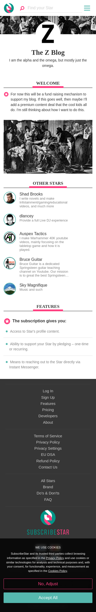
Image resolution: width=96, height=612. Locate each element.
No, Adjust (48, 583)
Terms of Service (48, 436)
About (48, 422)
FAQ (48, 500)
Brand (48, 487)
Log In (48, 391)
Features (48, 404)
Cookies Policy (57, 570)
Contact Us (48, 467)
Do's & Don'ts (48, 493)
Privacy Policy (48, 442)
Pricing (48, 410)
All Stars (48, 481)
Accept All (48, 597)
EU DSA (48, 455)
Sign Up (48, 397)
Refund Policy (48, 461)
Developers (48, 416)
